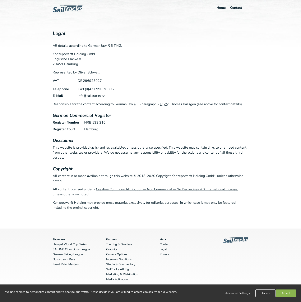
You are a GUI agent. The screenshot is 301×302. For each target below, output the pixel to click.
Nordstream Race (64, 259)
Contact (236, 7)
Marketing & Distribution (122, 274)
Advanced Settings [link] (237, 293)
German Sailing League (68, 254)
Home (221, 7)
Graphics (111, 249)
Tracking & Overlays (119, 244)
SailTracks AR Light (118, 269)
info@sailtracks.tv (91, 96)
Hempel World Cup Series (70, 244)
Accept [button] (286, 293)
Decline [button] (265, 293)
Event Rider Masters (66, 264)
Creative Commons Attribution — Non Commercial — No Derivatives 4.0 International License (166, 189)
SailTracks (68, 15)
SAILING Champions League (71, 249)
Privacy (164, 254)
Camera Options (116, 254)
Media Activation (117, 279)
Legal (163, 249)
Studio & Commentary (120, 264)
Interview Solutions (119, 259)
